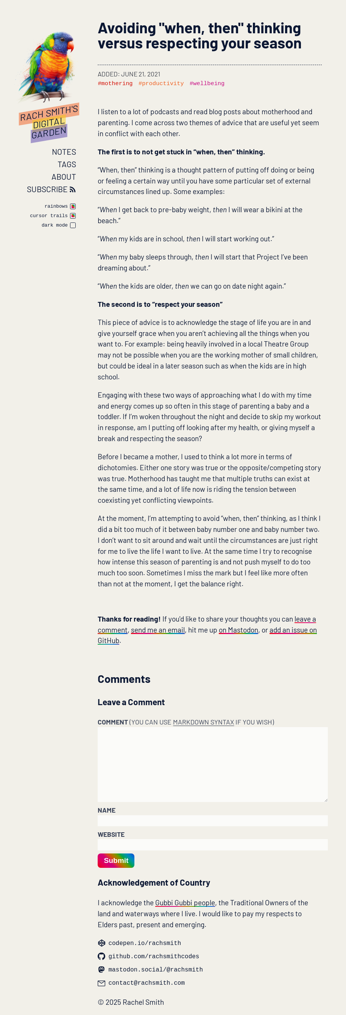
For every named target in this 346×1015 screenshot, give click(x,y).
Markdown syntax (203, 722)
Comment (186, 722)
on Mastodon (238, 629)
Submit (116, 860)
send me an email (158, 629)
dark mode (55, 225)
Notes (64, 151)
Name (106, 810)
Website (111, 834)
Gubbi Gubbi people (185, 902)
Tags (67, 164)
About (63, 176)
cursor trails (49, 216)
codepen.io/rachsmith (139, 942)
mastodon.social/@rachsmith (150, 968)
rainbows (56, 206)
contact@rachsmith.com (141, 982)
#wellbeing (207, 83)
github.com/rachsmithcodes (148, 955)
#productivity (161, 83)
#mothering (115, 83)
